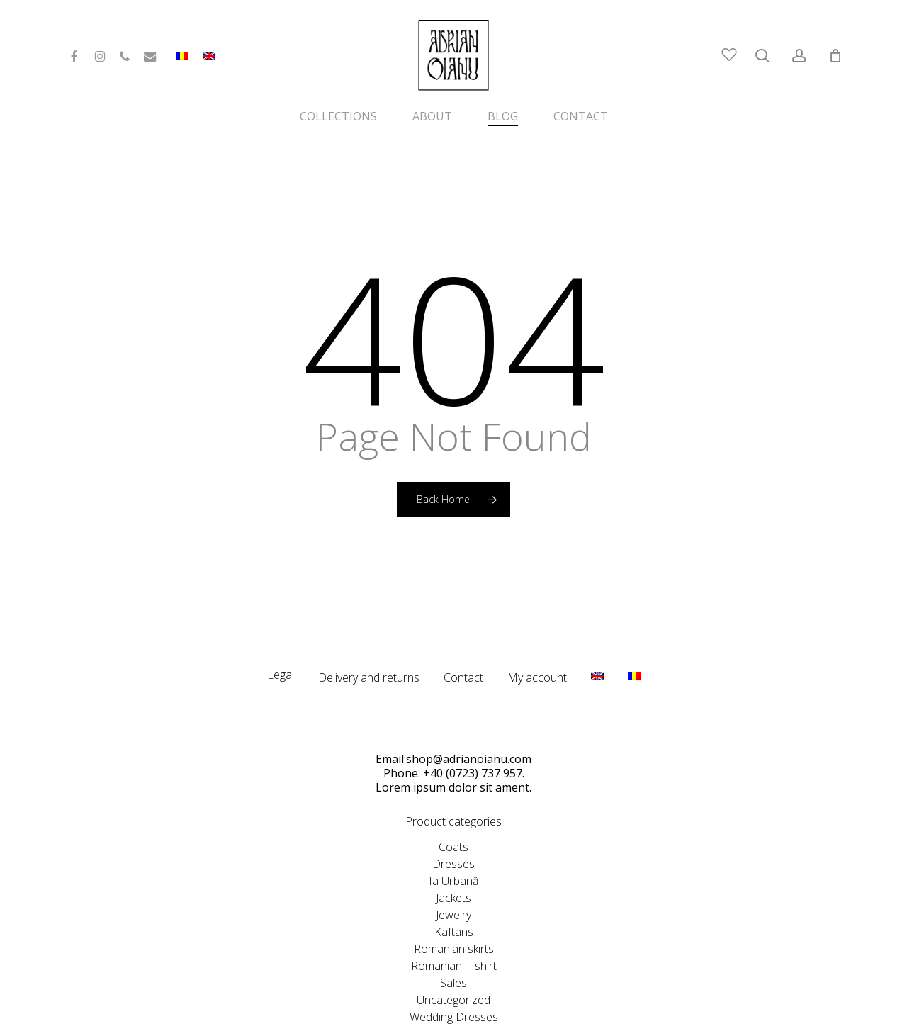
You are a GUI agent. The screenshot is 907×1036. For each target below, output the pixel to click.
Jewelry (453, 883)
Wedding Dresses (454, 985)
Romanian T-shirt (454, 934)
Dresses (453, 832)
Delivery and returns (368, 646)
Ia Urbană (453, 849)
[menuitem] (209, 61)
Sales (453, 951)
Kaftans (453, 900)
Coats (453, 815)
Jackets (453, 866)
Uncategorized (453, 968)
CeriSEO (572, 1018)
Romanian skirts (454, 917)
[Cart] (835, 55)
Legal (280, 643)
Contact (463, 646)
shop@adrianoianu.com (468, 728)
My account (537, 646)
